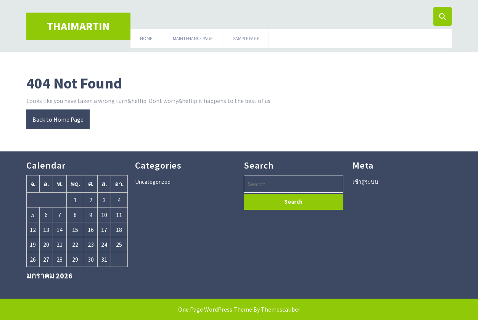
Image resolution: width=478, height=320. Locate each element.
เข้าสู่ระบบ (365, 181)
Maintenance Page (192, 38)
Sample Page (246, 38)
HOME (146, 38)
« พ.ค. (33, 289)
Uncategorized (153, 181)
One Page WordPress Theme (215, 309)
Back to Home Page (55, 116)
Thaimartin (78, 26)
